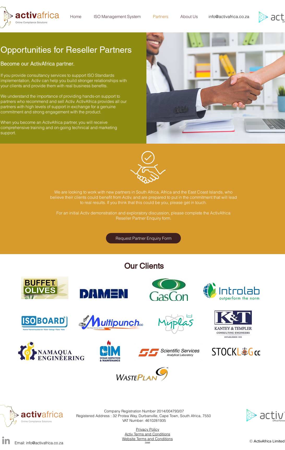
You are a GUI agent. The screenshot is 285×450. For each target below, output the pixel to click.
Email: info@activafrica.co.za (39, 442)
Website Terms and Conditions (147, 438)
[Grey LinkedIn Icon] (6, 440)
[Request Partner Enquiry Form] (143, 238)
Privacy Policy (147, 429)
